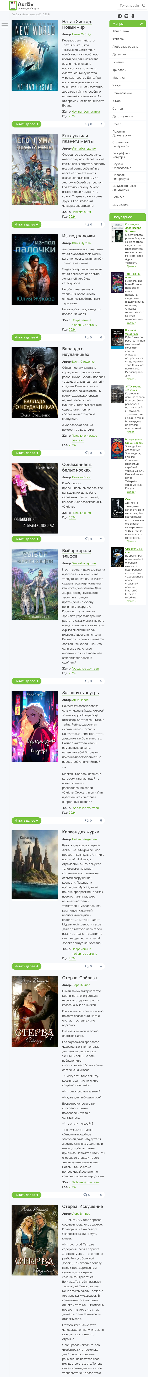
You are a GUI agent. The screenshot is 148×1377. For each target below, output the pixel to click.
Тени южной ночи (132, 275)
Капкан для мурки (80, 832)
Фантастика (121, 31)
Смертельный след (134, 550)
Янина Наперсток (84, 148)
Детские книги (123, 116)
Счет (128, 499)
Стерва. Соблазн (79, 978)
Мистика (118, 78)
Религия (118, 197)
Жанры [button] (128, 23)
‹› (130, 266)
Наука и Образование (122, 166)
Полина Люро (81, 477)
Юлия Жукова (81, 243)
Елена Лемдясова (84, 839)
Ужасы (117, 85)
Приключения (81, 212)
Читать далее (25, 124)
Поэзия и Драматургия (122, 133)
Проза (117, 124)
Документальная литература (124, 188)
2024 (72, 116)
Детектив (119, 54)
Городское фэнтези (85, 668)
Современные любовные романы (84, 951)
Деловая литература (121, 177)
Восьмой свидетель (131, 331)
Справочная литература (121, 144)
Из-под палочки (78, 236)
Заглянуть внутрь (80, 692)
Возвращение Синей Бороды (134, 441)
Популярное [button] (122, 217)
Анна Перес (80, 700)
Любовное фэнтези (85, 1182)
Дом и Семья (121, 205)
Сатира (118, 109)
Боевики (118, 62)
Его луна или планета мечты (78, 138)
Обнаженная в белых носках (77, 467)
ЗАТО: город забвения (132, 388)
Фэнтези (118, 39)
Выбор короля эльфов (76, 553)
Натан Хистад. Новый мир (77, 24)
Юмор (117, 101)
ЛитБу (15, 14)
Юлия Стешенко (83, 362)
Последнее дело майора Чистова (133, 228)
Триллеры (119, 70)
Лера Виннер (81, 985)
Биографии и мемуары (121, 155)
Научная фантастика (86, 111)
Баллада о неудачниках (75, 351)
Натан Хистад (81, 34)
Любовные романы (126, 47)
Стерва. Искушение (82, 1206)
